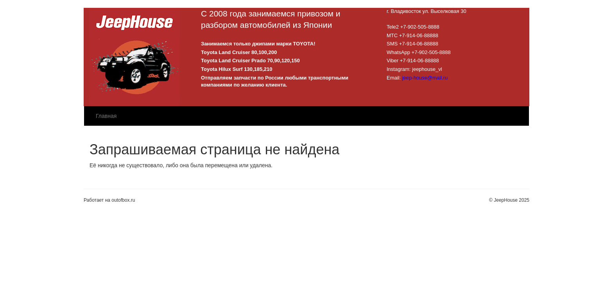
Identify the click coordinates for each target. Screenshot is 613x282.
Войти (465, 4)
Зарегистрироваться (503, 4)
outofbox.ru (123, 200)
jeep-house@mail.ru (425, 78)
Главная (106, 116)
